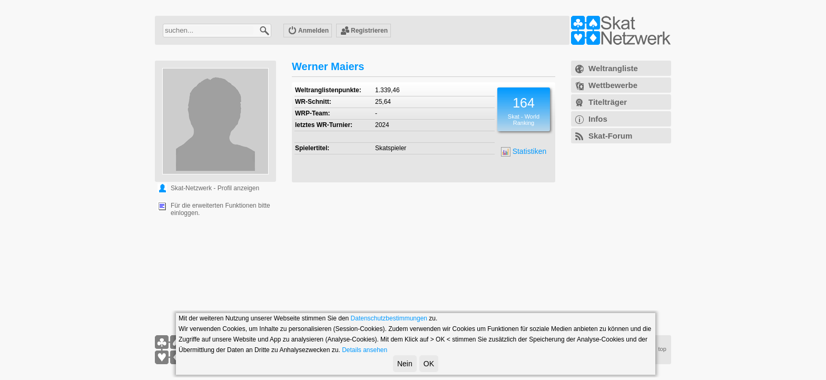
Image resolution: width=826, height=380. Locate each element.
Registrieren (364, 31)
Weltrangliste (613, 68)
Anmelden (308, 31)
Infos (597, 118)
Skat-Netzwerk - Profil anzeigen (215, 188)
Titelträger (607, 102)
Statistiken (523, 152)
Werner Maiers (328, 66)
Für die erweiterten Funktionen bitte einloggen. (220, 209)
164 (524, 102)
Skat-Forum (610, 135)
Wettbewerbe (612, 85)
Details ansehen (364, 350)
